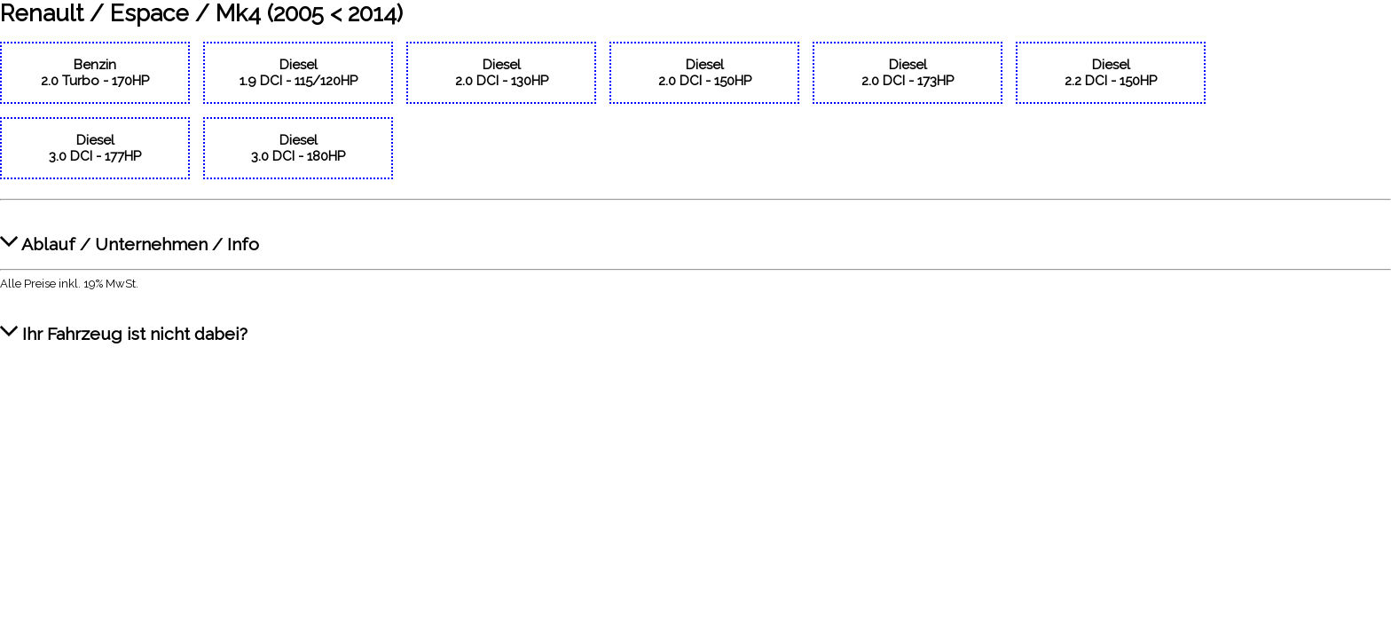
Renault (41, 13)
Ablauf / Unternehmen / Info (129, 235)
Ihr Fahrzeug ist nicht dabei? (124, 324)
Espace (149, 13)
